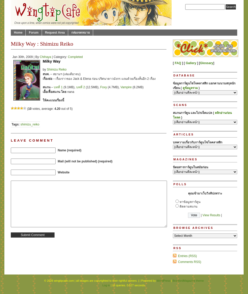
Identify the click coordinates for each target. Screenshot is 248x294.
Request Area (55, 32)
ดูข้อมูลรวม (190, 88)
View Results (211, 215)
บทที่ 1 (58, 87)
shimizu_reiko (29, 124)
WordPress (163, 280)
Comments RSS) (189, 262)
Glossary (206, 63)
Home (18, 32)
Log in (106, 285)
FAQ (178, 63)
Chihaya (45, 57)
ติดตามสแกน (188, 206)
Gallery (191, 63)
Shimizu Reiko (57, 69)
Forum (33, 32)
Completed (75, 57)
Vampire (126, 87)
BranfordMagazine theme (188, 280)
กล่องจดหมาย (80, 32)
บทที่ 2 (80, 87)
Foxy (103, 87)
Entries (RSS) (187, 256)
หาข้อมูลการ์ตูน (190, 202)
